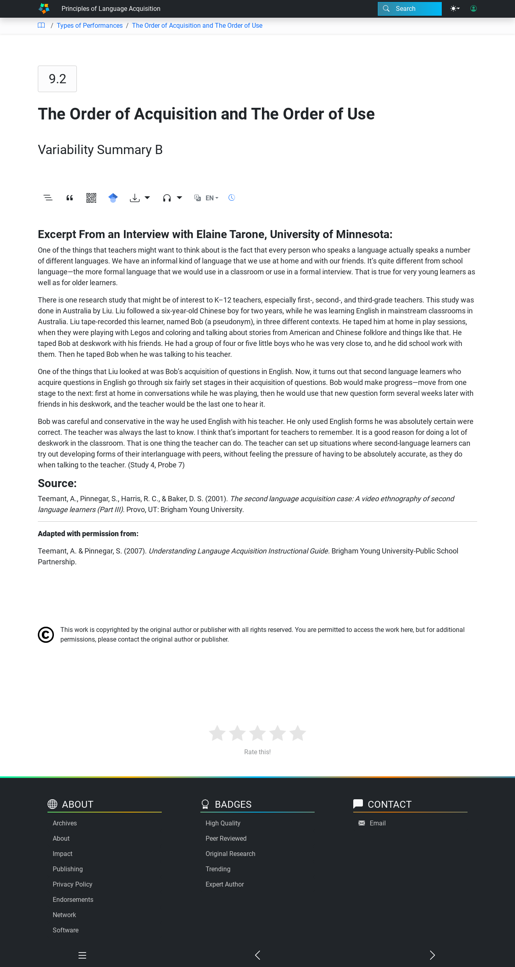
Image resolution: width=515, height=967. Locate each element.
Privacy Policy (73, 884)
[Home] (44, 9)
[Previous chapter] (257, 955)
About (61, 838)
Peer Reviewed (226, 838)
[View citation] (70, 198)
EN (210, 198)
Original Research (230, 854)
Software (65, 930)
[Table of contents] (41, 26)
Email (378, 823)
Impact (62, 854)
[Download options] (140, 198)
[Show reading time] (231, 198)
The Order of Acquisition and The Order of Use (197, 25)
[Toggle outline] (48, 198)
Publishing (68, 869)
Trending (218, 869)
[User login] (473, 8)
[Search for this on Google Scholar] (113, 198)
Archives (65, 823)
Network (64, 915)
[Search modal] (410, 9)
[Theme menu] (455, 8)
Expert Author (225, 884)
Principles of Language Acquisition (111, 8)
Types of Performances (90, 25)
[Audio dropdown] (172, 198)
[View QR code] (91, 198)
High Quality (223, 823)
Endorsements (73, 899)
